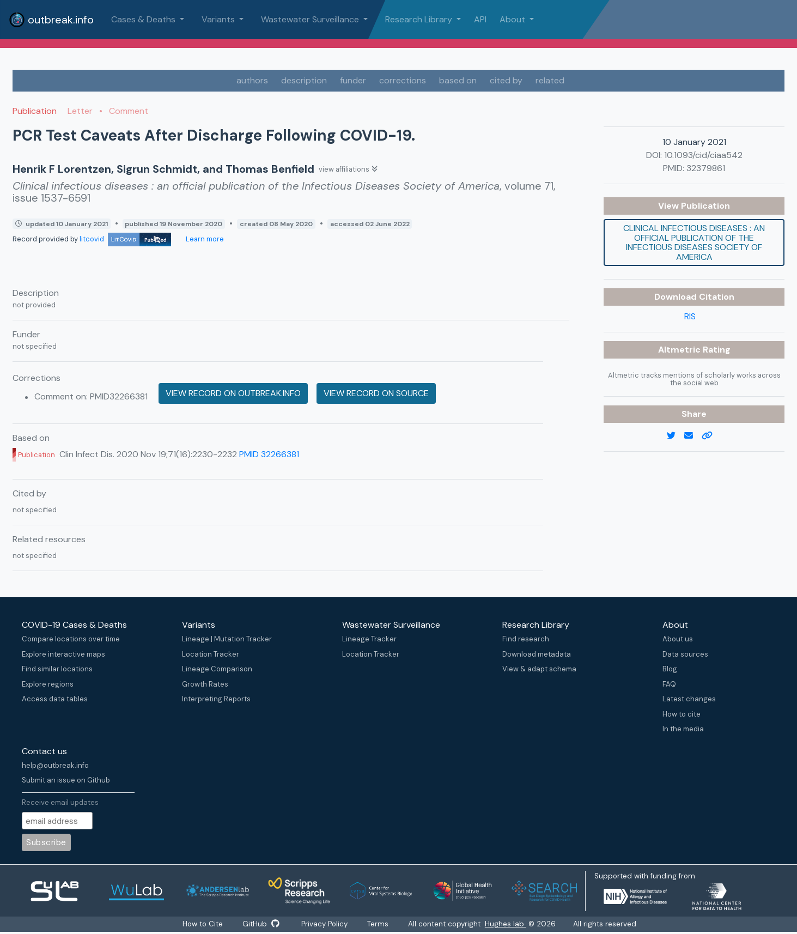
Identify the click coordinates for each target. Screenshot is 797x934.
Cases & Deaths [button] (144, 19)
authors (252, 80)
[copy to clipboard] (711, 435)
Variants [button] (219, 19)
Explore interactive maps (63, 654)
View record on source (376, 393)
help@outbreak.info (55, 765)
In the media (683, 728)
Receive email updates (60, 802)
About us (677, 639)
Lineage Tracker (369, 639)
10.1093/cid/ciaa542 (703, 155)
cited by (506, 80)
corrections (402, 80)
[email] (693, 435)
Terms (379, 924)
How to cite (681, 714)
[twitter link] (675, 435)
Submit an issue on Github (66, 780)
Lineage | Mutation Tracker (227, 639)
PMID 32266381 (269, 454)
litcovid (125, 239)
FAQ (669, 684)
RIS (690, 316)
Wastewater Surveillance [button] (311, 19)
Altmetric (680, 349)
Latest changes (689, 698)
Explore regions (48, 684)
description (304, 80)
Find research (525, 639)
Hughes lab (506, 924)
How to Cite (203, 924)
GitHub (260, 924)
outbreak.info (51, 19)
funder (353, 80)
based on (458, 80)
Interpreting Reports (216, 698)
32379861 (705, 168)
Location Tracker (210, 654)
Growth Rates (205, 684)
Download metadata (536, 654)
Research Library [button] (419, 19)
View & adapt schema (539, 669)
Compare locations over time (71, 639)
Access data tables (55, 698)
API (480, 19)
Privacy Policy (325, 924)
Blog (669, 669)
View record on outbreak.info (233, 393)
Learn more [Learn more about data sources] (204, 239)
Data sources (685, 654)
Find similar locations (57, 669)
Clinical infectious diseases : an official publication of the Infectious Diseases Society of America (694, 242)
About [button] (513, 19)
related (550, 80)
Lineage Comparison (217, 669)
